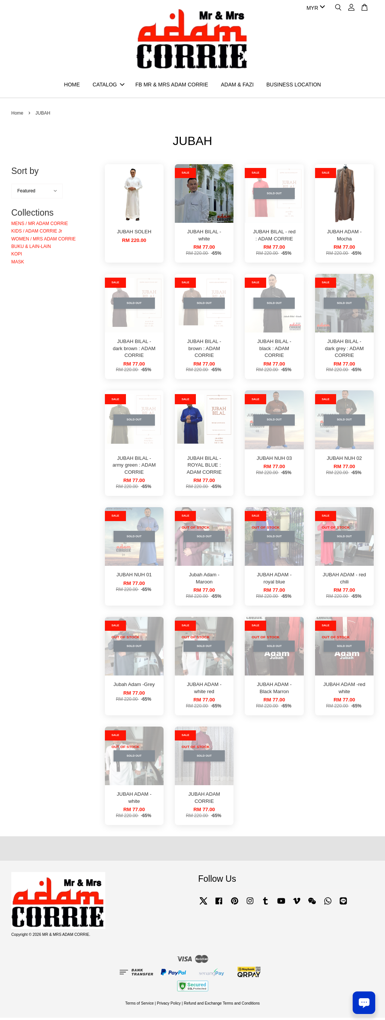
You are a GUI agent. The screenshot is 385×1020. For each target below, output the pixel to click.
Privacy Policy (168, 1005)
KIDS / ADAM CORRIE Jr (36, 233)
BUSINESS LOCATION (293, 86)
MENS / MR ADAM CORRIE (39, 225)
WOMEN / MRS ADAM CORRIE (43, 240)
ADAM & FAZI (237, 86)
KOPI (16, 256)
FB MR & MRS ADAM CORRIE (171, 86)
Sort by (25, 173)
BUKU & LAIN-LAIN (31, 248)
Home (17, 115)
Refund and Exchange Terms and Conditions (222, 1005)
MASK (17, 264)
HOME (72, 86)
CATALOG (108, 86)
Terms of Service (139, 1005)
